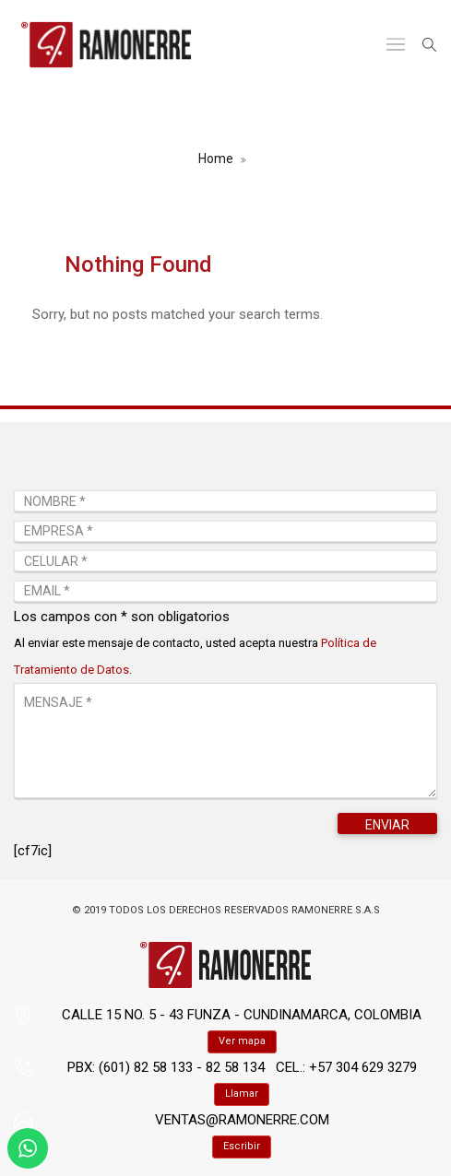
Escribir (241, 1146)
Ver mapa (242, 1041)
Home (215, 158)
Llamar (241, 1094)
